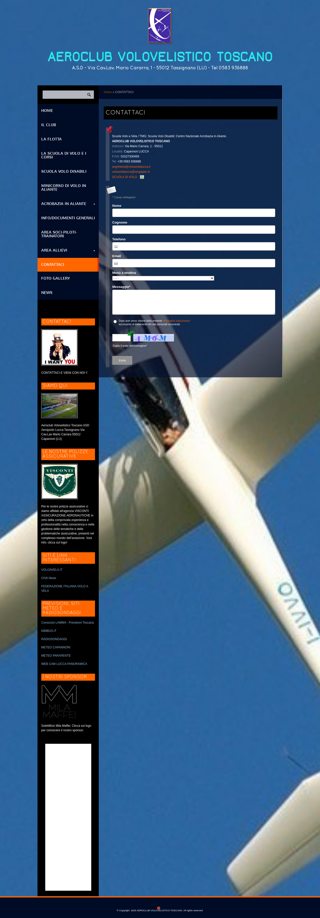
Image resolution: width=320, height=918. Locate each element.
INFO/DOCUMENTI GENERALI (68, 218)
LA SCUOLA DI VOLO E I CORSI (63, 155)
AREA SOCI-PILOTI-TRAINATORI (59, 234)
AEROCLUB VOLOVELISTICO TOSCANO (160, 57)
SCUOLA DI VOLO (124, 177)
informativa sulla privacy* (176, 320)
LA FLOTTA (51, 139)
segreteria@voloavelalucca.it (131, 166)
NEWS (46, 292)
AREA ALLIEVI (68, 250)
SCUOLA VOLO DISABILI (63, 171)
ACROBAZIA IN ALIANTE (68, 203)
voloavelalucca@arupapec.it (131, 171)
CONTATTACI (52, 264)
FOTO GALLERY (55, 278)
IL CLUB (48, 124)
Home (108, 92)
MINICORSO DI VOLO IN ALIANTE (63, 187)
